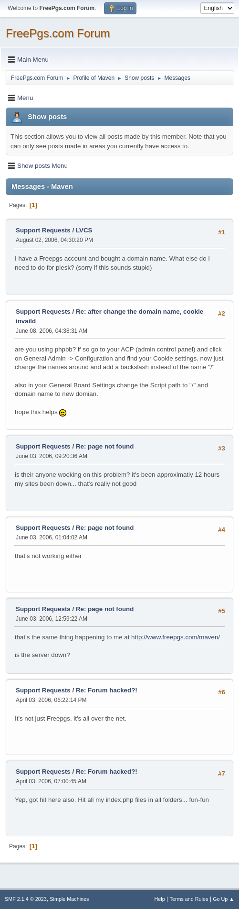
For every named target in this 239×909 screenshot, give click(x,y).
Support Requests (43, 230)
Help (160, 899)
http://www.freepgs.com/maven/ (175, 637)
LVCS (84, 230)
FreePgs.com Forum (58, 33)
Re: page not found (105, 446)
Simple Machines (69, 899)
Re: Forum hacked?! (106, 690)
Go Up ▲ (223, 899)
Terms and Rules (189, 899)
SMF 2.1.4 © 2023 (26, 899)
